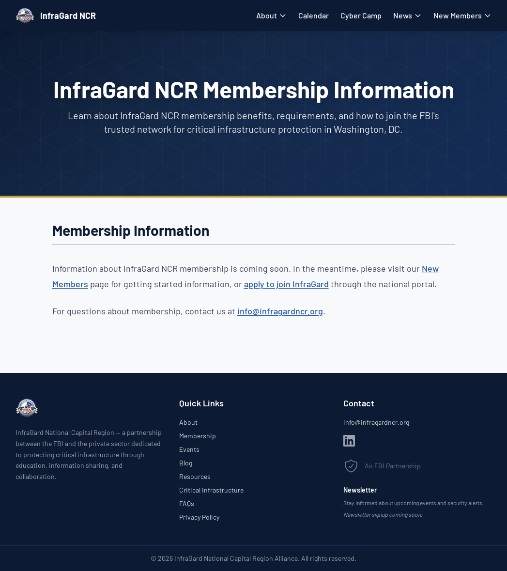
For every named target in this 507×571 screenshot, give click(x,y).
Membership (197, 436)
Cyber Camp (361, 15)
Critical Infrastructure (211, 490)
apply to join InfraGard (286, 283)
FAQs (186, 503)
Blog (185, 463)
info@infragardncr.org (280, 311)
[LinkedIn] (349, 441)
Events (189, 449)
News (407, 15)
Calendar (313, 15)
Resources (195, 476)
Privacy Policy (199, 517)
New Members (462, 15)
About (271, 15)
